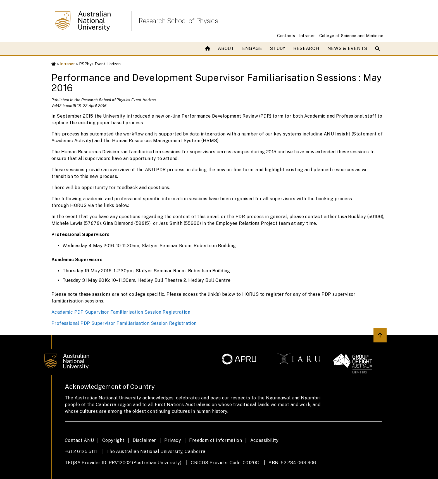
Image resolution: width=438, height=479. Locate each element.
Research (306, 48)
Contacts (286, 35)
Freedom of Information (215, 440)
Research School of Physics (178, 21)
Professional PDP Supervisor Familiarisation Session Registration (124, 323)
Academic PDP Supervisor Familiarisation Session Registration (120, 312)
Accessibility (264, 440)
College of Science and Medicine (351, 35)
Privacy (172, 440)
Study (277, 48)
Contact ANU (79, 440)
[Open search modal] (378, 48)
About (226, 48)
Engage (252, 48)
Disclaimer (144, 440)
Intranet (307, 35)
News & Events (347, 48)
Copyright (113, 440)
